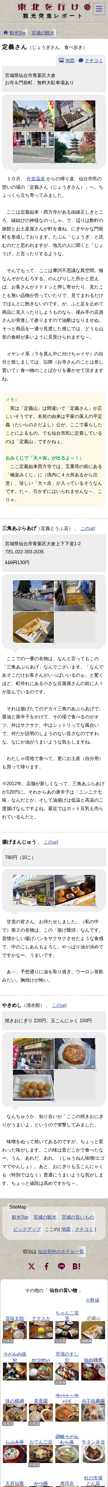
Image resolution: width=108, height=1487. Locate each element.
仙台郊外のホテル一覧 (61, 1251)
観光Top (18, 32)
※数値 (92, 1300)
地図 (70, 60)
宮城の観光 (42, 32)
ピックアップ (27, 1229)
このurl (87, 528)
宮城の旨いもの (78, 1217)
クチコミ (94, 60)
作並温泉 (35, 178)
